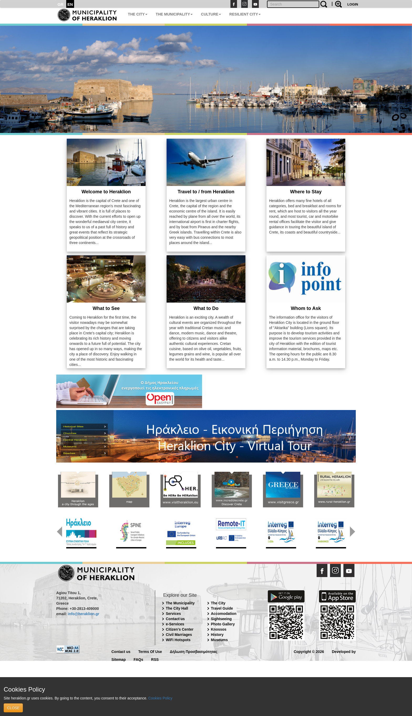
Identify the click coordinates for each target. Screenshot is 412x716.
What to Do (206, 308)
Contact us (175, 619)
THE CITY (137, 14)
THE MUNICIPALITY (174, 14)
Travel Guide (222, 608)
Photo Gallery (223, 624)
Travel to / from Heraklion (206, 191)
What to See (106, 308)
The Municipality (180, 603)
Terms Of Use (150, 651)
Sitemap (118, 659)
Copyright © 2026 (309, 651)
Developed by (344, 651)
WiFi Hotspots (178, 640)
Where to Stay (306, 191)
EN (70, 4)
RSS (155, 659)
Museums (219, 640)
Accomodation (223, 613)
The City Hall (177, 608)
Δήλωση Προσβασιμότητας (193, 651)
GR (61, 4)
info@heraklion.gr (83, 614)
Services (173, 613)
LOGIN (352, 4)
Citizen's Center (179, 629)
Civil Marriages (179, 634)
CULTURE (211, 14)
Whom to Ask (306, 308)
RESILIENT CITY (245, 14)
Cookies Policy (160, 698)
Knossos (218, 629)
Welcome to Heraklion (106, 191)
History (217, 634)
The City (218, 603)
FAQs (138, 659)
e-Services (175, 624)
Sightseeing (221, 619)
